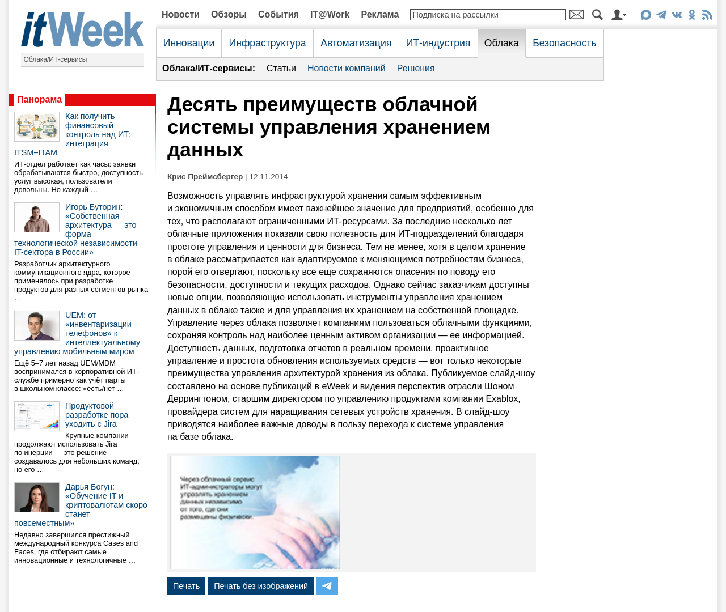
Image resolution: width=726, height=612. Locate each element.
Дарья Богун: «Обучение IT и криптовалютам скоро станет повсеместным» (80, 505)
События (278, 14)
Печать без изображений (261, 585)
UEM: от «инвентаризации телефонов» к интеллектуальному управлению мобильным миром (77, 333)
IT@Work (330, 14)
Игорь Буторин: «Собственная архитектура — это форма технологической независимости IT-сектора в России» (75, 229)
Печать (186, 585)
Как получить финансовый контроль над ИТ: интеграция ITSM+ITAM (72, 134)
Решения (416, 68)
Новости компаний (346, 68)
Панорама (39, 99)
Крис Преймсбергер (205, 176)
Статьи (281, 68)
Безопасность (564, 43)
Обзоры (229, 14)
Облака (501, 43)
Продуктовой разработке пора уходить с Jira (96, 414)
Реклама (380, 14)
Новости (181, 14)
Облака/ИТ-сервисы (55, 59)
